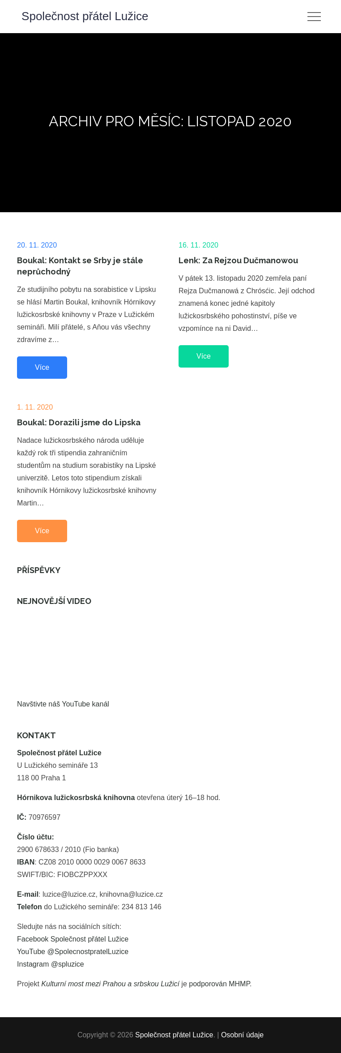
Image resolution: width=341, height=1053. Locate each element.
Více (42, 367)
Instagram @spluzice (50, 964)
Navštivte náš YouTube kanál (63, 704)
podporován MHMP (219, 984)
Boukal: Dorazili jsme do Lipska (79, 422)
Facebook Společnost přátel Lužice (72, 939)
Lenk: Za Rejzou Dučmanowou (238, 260)
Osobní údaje (242, 1035)
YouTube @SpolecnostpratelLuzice (72, 951)
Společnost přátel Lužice (84, 16)
